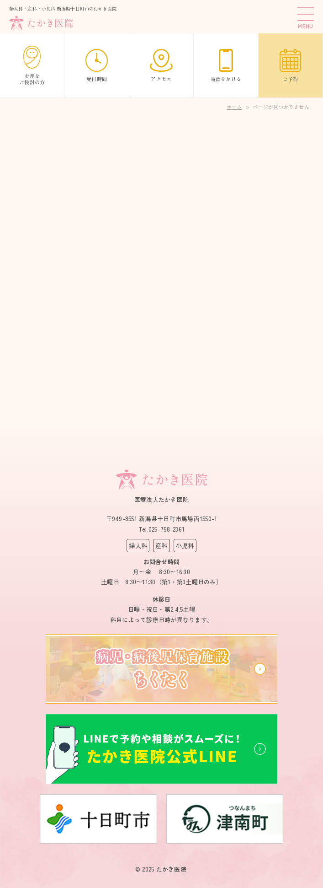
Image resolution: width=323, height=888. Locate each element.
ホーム (234, 106)
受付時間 (96, 65)
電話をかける (226, 65)
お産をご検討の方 (32, 66)
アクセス (161, 65)
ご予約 (290, 65)
